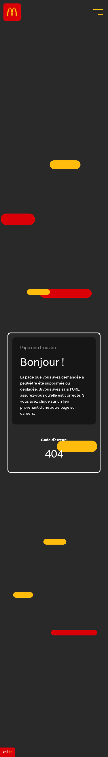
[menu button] (97, 12)
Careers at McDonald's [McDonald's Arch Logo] (12, 12)
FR (10, 752)
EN (5, 752)
